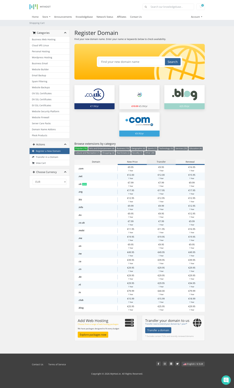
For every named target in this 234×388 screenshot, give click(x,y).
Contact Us (136, 16)
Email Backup (39, 75)
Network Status (105, 16)
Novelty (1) (137, 153)
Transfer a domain (158, 330)
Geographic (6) (138, 148)
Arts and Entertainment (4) (101, 148)
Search (173, 62)
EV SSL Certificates (41, 105)
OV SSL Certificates (42, 93)
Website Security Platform (45, 111)
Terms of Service (57, 364)
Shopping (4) (108, 153)
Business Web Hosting (43, 39)
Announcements (63, 16)
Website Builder (40, 69)
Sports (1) (152, 148)
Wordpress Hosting (42, 57)
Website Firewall (40, 117)
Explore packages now (93, 334)
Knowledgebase (84, 16)
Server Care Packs (41, 123)
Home (35, 16)
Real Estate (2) (123, 153)
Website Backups (41, 87)
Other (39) (150, 153)
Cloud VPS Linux (40, 45)
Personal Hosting (41, 51)
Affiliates (121, 16)
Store (45, 16)
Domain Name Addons (44, 129)
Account (195, 16)
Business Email (40, 63)
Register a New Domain (46, 150)
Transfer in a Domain (45, 156)
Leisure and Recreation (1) (87, 153)
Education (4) (195, 148)
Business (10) (123, 148)
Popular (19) (81, 148)
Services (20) (181, 148)
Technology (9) (166, 148)
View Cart (39, 162)
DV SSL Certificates (42, 99)
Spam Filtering (39, 81)
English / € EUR (193, 363)
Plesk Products (39, 135)
